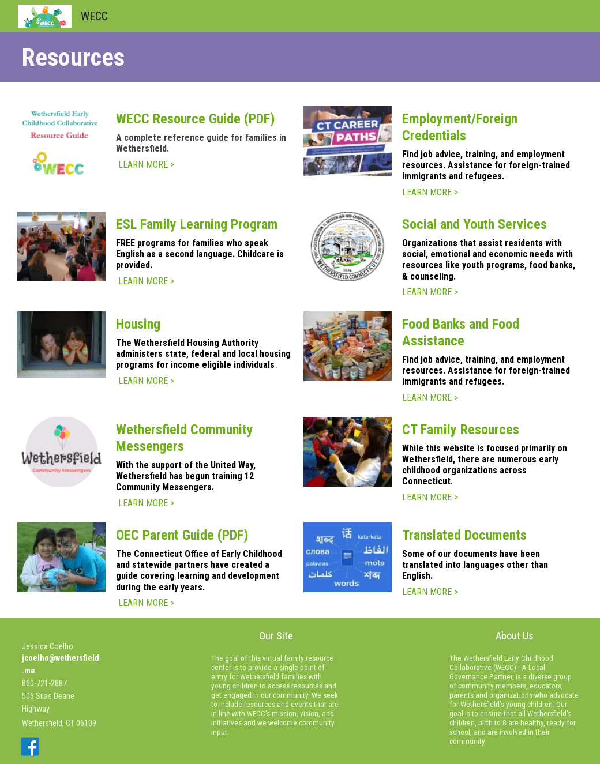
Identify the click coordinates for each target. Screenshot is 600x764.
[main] (300, 57)
